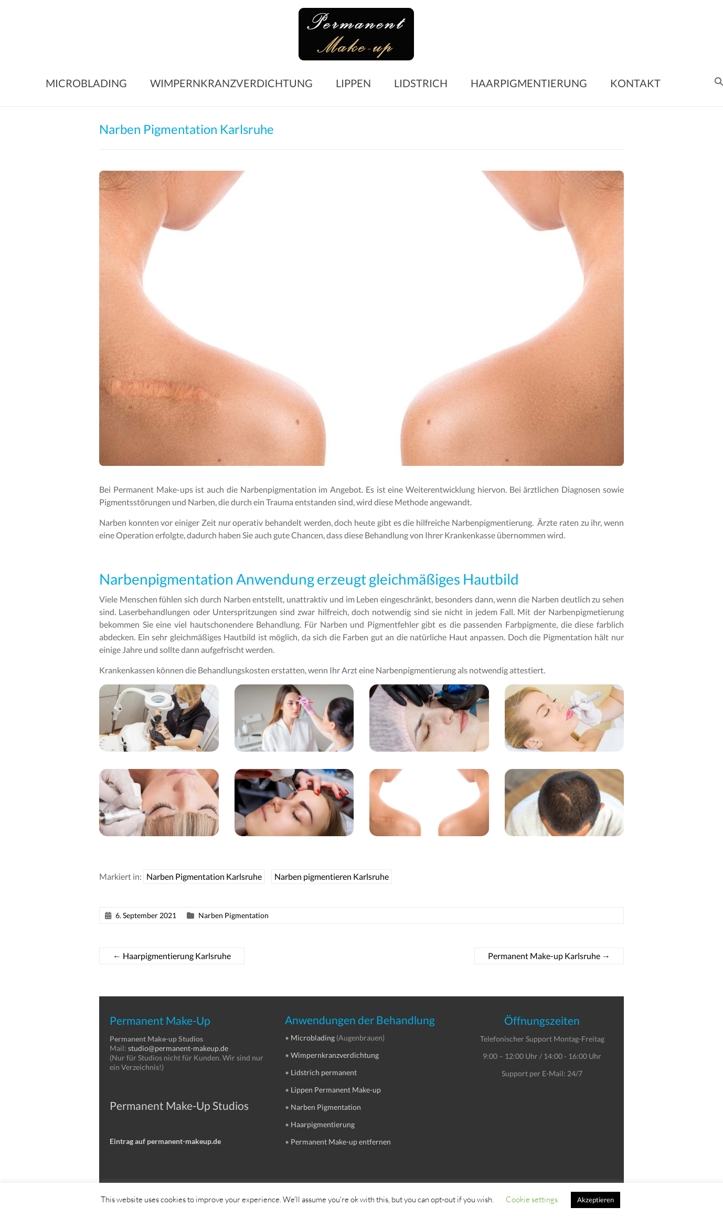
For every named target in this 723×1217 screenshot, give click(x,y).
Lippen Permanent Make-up (336, 1089)
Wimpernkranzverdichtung (335, 1054)
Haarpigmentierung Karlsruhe (172, 956)
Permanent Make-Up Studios (179, 1105)
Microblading (313, 1037)
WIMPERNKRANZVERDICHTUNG (231, 83)
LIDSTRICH (421, 83)
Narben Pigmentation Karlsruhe (204, 876)
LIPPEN (353, 83)
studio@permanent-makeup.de (178, 1048)
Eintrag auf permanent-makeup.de (165, 1141)
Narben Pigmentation (233, 915)
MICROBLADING (86, 83)
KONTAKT (635, 83)
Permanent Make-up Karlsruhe (549, 956)
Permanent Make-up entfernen (341, 1141)
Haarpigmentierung (323, 1124)
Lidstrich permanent (324, 1072)
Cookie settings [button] (532, 1199)
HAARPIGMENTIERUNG (529, 83)
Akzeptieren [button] (595, 1199)
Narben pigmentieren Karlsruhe (331, 876)
